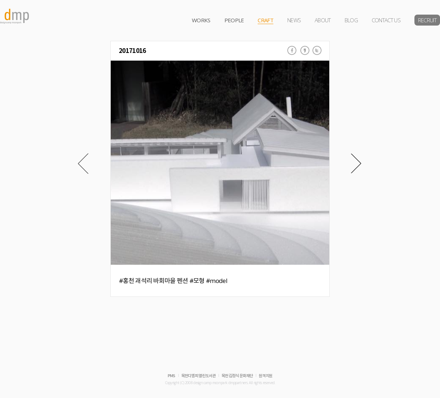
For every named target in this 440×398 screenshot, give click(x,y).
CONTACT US (386, 20)
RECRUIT (427, 20)
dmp (14, 16)
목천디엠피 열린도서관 (198, 376)
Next (356, 163)
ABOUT (323, 20)
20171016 (132, 51)
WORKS (201, 20)
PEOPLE (234, 20)
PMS (171, 376)
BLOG (351, 20)
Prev (83, 163)
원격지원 (265, 376)
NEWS (294, 20)
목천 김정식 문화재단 (237, 376)
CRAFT (265, 20)
